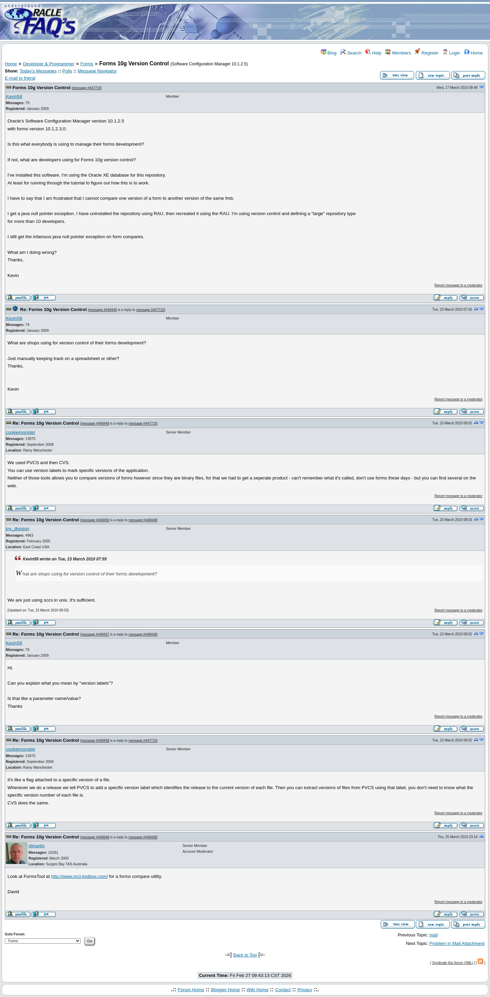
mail (433, 934)
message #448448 (103, 310)
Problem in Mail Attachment (457, 943)
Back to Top (245, 955)
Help (373, 52)
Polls (67, 70)
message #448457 (95, 634)
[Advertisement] (285, 21)
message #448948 (95, 837)
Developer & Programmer (48, 63)
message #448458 (95, 740)
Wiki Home (257, 989)
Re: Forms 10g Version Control (53, 309)
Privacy (304, 989)
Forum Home (191, 989)
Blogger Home (225, 989)
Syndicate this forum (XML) (452, 963)
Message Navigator (97, 70)
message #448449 (95, 423)
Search (350, 52)
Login (451, 52)
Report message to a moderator (459, 285)
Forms (86, 63)
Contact (283, 989)
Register (426, 52)
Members (398, 52)
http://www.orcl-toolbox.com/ (79, 876)
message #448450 (95, 520)
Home (473, 52)
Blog (329, 52)
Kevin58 (14, 96)
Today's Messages (37, 70)
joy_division (17, 528)
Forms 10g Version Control (41, 87)
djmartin (37, 845)
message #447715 (87, 88)
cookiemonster (20, 432)
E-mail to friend (20, 78)
